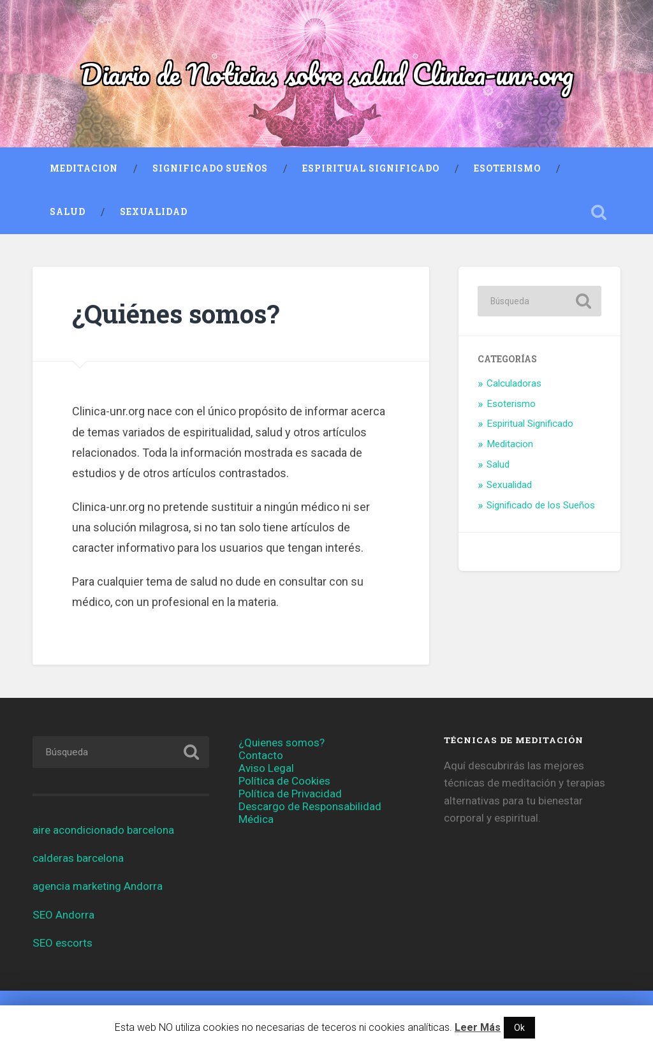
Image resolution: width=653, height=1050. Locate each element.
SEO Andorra (63, 914)
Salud (67, 212)
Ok (519, 1028)
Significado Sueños (210, 168)
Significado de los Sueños (541, 505)
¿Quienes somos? (281, 742)
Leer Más (478, 1027)
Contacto (260, 755)
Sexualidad (153, 212)
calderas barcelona (78, 858)
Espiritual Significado (370, 168)
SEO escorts (62, 942)
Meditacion (84, 168)
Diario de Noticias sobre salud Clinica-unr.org (326, 73)
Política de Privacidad (290, 793)
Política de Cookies (284, 780)
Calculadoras (514, 383)
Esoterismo (507, 168)
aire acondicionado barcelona (103, 830)
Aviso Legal (266, 768)
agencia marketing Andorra (98, 886)
